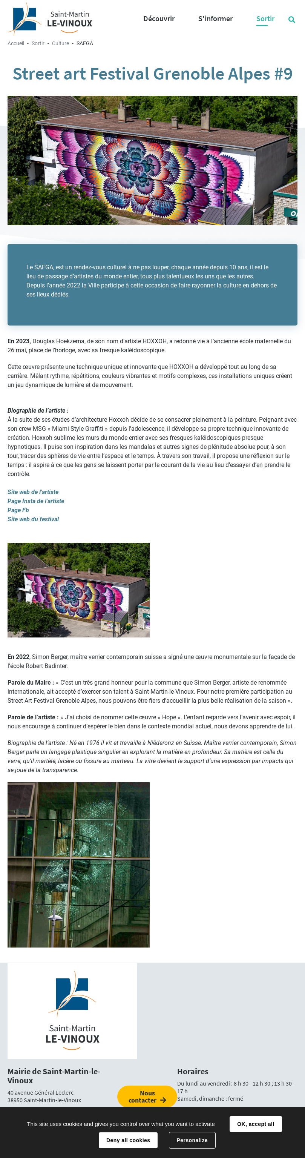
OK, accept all (255, 1124)
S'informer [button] (215, 18)
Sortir (38, 43)
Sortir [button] (265, 18)
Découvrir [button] (159, 18)
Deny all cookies (128, 1140)
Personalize (192, 1140)
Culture (60, 43)
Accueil (16, 43)
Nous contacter (142, 1096)
